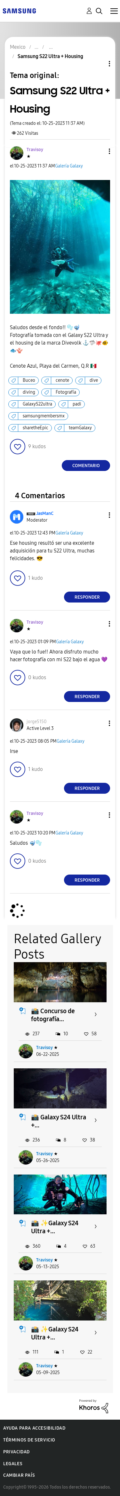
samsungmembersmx (44, 416)
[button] (98, 151)
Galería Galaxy (69, 166)
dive (94, 380)
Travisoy (44, 1047)
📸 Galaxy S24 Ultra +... (58, 1121)
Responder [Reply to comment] (87, 597)
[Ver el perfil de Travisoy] (35, 149)
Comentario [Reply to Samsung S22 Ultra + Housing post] (86, 465)
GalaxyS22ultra (37, 404)
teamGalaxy (80, 428)
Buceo (29, 380)
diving (29, 392)
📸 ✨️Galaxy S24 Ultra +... (54, 1227)
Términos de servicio (29, 1440)
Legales (12, 1463)
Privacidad (16, 1452)
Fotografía (66, 392)
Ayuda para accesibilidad (34, 1428)
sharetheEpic (35, 428)
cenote (62, 380)
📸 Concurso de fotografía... (53, 1015)
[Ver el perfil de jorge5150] (36, 721)
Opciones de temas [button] (98, 64)
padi (77, 404)
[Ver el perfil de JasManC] (44, 513)
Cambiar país (19, 1475)
